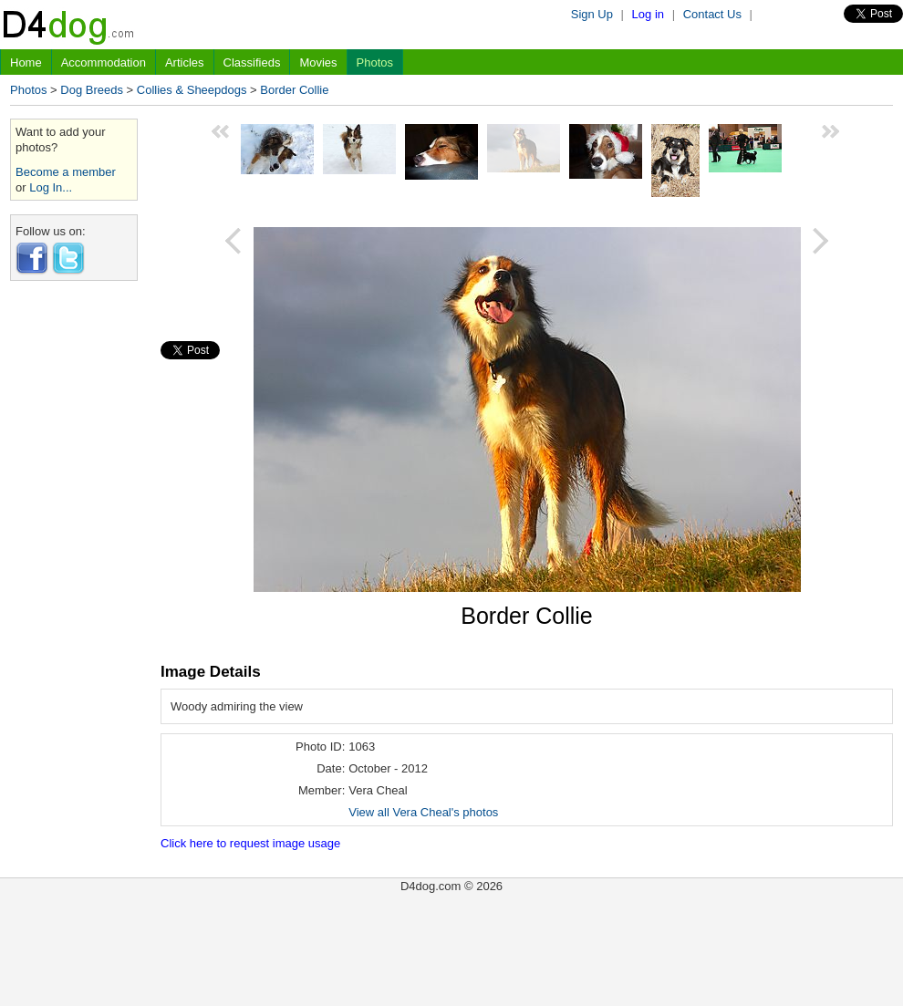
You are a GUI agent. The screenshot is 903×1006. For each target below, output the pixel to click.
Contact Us (712, 14)
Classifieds (252, 62)
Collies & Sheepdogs (192, 90)
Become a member (66, 172)
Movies (318, 62)
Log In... (50, 187)
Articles (184, 62)
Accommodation (103, 62)
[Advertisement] (74, 568)
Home (26, 62)
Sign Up (592, 14)
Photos (375, 62)
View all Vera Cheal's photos (423, 812)
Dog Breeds (91, 90)
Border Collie (294, 90)
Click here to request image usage (250, 843)
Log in (648, 14)
